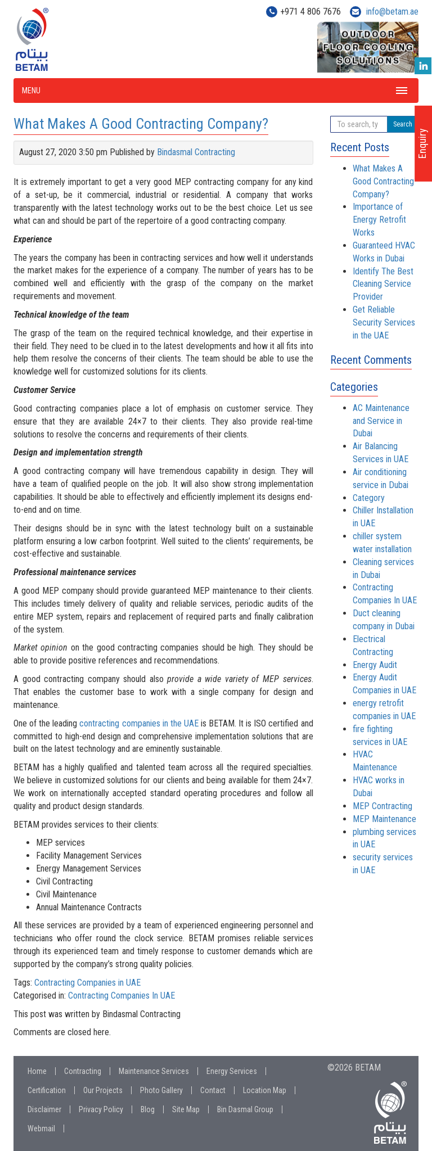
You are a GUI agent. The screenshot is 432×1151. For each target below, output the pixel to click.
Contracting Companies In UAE (121, 995)
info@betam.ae (392, 11)
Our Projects (103, 1090)
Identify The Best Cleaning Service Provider (383, 284)
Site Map (186, 1109)
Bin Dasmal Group (245, 1109)
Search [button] (402, 124)
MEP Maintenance (384, 819)
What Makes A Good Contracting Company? (141, 123)
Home (37, 1071)
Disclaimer (44, 1109)
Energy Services (231, 1071)
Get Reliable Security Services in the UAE (384, 322)
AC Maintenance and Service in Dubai (381, 421)
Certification (47, 1090)
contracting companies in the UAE (138, 723)
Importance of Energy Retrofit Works (379, 219)
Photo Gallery (161, 1090)
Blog (148, 1109)
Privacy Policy (101, 1109)
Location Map (264, 1090)
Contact (213, 1090)
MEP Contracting (382, 806)
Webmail (41, 1128)
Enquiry (422, 143)
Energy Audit (375, 665)
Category (369, 498)
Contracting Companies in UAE (87, 982)
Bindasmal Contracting (196, 152)
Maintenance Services (154, 1071)
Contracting (82, 1071)
